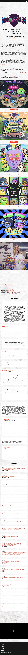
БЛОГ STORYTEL (4, 546)
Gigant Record (12, 293)
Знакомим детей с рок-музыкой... (8, 476)
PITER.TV (3, 571)
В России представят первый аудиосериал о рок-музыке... (13, 577)
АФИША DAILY (4, 484)
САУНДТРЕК (3, 67)
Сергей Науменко (10, 290)
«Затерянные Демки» (13, 76)
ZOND (3, 586)
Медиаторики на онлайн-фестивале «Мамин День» (12, 521)
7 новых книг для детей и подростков (9, 483)
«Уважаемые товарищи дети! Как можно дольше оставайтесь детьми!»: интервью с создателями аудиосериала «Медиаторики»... (11, 544)
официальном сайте (19, 38)
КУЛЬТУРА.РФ (4, 563)
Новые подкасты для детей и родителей (10, 536)
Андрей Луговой (14, 289)
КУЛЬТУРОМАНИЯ (5, 593)
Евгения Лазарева (9, 284)
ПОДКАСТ (3, 64)
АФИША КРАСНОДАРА (5, 477)
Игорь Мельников (7, 285)
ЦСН (3, 578)
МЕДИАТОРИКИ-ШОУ (16, 68)
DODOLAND (23, 72)
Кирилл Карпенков (10, 291)
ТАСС (3, 609)
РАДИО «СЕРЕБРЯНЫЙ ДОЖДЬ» (7, 500)
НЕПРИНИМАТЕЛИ (5, 470)
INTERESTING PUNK (5, 492)
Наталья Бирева (17, 292)
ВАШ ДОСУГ (4, 537)
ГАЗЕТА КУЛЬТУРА (5, 601)
